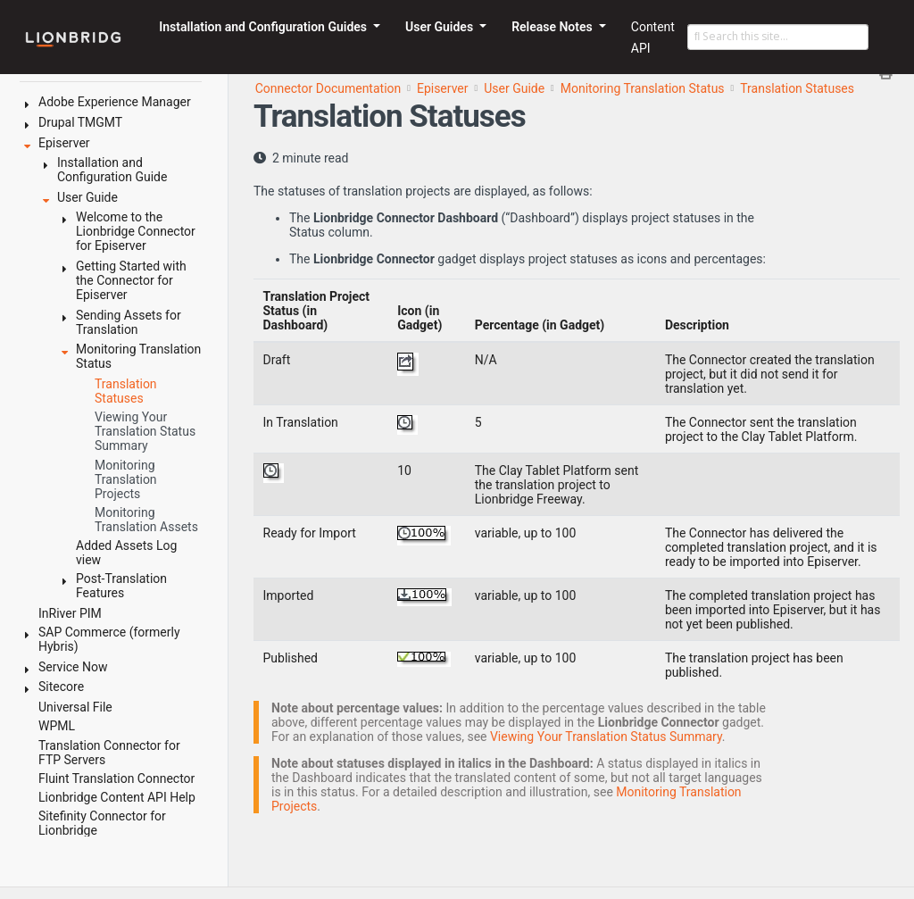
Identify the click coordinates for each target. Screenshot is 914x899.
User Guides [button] (441, 27)
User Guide (514, 88)
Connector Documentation (328, 88)
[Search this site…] (777, 37)
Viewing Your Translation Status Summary (606, 736)
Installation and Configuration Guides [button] (264, 27)
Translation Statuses (797, 88)
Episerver (443, 88)
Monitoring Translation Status (643, 88)
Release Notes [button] (553, 27)
